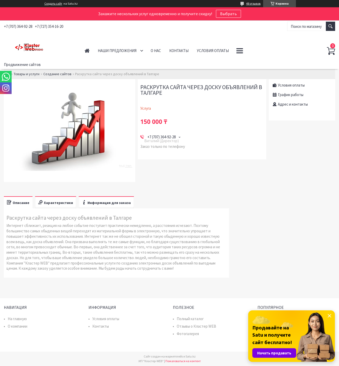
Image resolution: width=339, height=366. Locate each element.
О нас (156, 50)
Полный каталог (190, 318)
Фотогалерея (188, 333)
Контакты (179, 50)
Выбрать (228, 13)
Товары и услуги (26, 74)
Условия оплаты (213, 50)
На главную (17, 318)
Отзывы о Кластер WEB (196, 326)
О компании (17, 326)
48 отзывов (253, 3)
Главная (87, 50)
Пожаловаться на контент (183, 361)
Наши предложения (117, 50)
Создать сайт (53, 3)
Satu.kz (190, 356)
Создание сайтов (57, 74)
